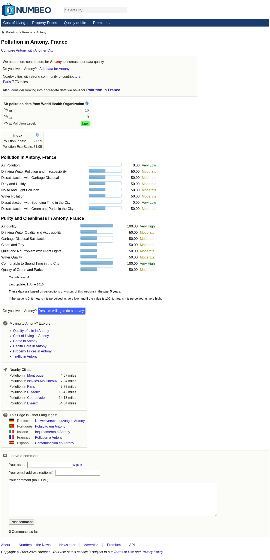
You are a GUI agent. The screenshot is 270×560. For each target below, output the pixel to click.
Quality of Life (75, 23)
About (5, 545)
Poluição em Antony (50, 426)
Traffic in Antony (25, 356)
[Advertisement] (237, 57)
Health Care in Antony (29, 346)
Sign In (77, 464)
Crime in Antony (25, 341)
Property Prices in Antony (32, 351)
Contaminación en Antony (54, 443)
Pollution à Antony (48, 437)
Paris (7, 82)
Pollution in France (103, 90)
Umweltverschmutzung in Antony (60, 421)
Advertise (91, 545)
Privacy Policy (152, 552)
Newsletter (67, 545)
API (132, 545)
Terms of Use (124, 552)
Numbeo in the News (35, 545)
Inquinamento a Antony (52, 432)
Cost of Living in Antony (31, 336)
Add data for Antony (54, 69)
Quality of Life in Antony (31, 331)
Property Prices (44, 23)
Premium (100, 23)
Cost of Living (14, 23)
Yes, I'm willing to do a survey (61, 311)
